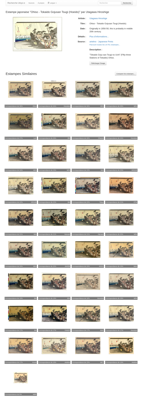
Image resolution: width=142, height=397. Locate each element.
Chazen (101, 138)
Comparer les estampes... (125, 74)
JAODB (67, 266)
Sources (31, 3)
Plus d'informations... (99, 36)
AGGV (101, 266)
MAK (135, 266)
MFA (102, 106)
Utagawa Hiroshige (98, 18)
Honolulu (67, 106)
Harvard (67, 234)
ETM (135, 202)
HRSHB (134, 170)
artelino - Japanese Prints (101, 41)
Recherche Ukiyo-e (16, 3)
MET (102, 362)
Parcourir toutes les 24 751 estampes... (105, 45)
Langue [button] (52, 3)
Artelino (67, 362)
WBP (35, 394)
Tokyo (101, 202)
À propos (41, 3)
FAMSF (67, 330)
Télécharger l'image (98, 63)
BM (69, 138)
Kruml (34, 362)
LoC (35, 138)
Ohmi (35, 106)
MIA (102, 170)
